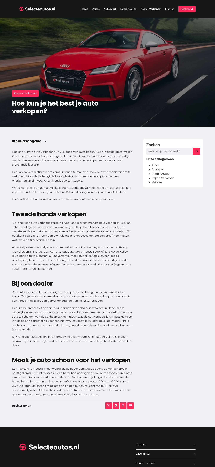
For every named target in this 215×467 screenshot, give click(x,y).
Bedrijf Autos (128, 8)
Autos (96, 8)
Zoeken (153, 145)
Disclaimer (166, 454)
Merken (170, 8)
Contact (166, 445)
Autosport (110, 8)
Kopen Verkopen (150, 8)
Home (84, 8)
